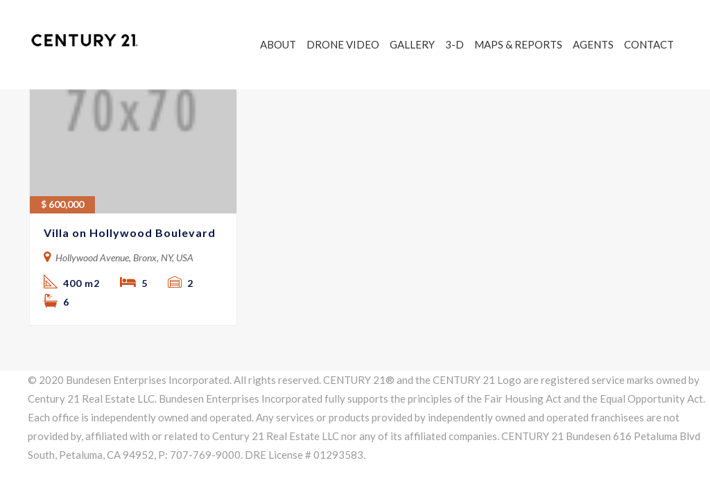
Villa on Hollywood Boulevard (130, 232)
